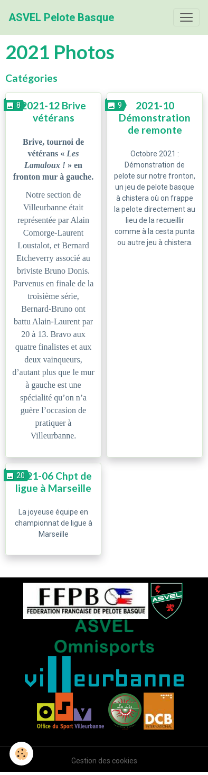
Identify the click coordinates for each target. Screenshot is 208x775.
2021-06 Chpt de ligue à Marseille (53, 482)
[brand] (61, 17)
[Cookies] (21, 753)
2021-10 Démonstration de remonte (155, 117)
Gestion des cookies (104, 761)
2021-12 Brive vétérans (53, 111)
